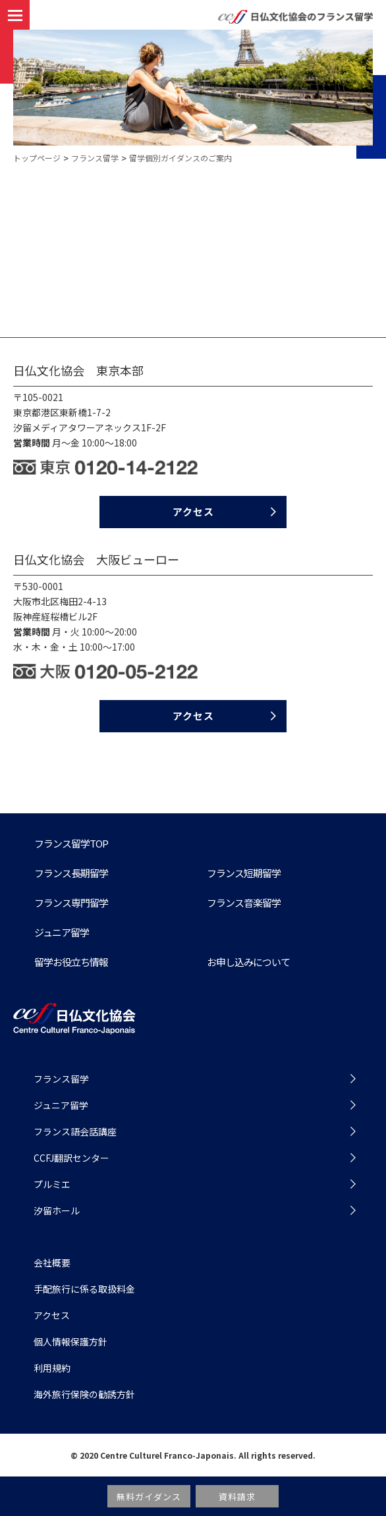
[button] (15, 15)
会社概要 (52, 1262)
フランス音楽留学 (244, 902)
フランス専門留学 (71, 902)
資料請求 (237, 1496)
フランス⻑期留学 (71, 873)
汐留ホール (57, 1210)
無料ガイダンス (149, 1496)
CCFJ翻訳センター (71, 1157)
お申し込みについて (248, 962)
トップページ (37, 157)
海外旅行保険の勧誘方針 (84, 1394)
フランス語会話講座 (75, 1131)
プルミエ (52, 1184)
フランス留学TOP (71, 843)
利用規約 (52, 1367)
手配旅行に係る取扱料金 (84, 1288)
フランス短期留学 (244, 873)
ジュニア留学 (61, 932)
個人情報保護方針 (70, 1341)
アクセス (193, 511)
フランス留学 (95, 157)
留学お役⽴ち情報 (71, 962)
